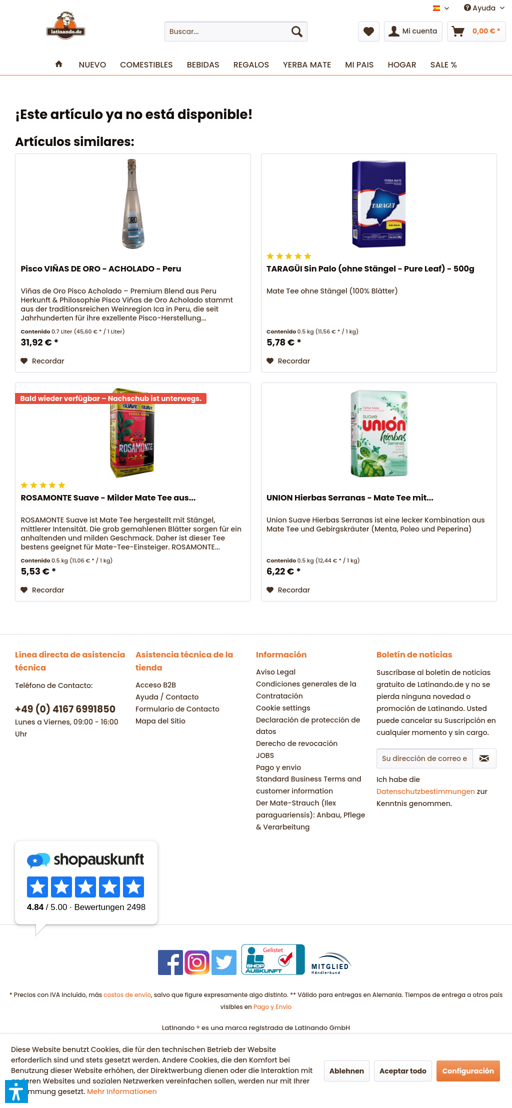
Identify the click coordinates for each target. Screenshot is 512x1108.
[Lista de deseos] (369, 32)
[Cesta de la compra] (476, 32)
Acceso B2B (156, 685)
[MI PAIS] (359, 64)
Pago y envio (278, 767)
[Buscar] (297, 32)
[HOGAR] (401, 64)
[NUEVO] (93, 64)
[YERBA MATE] (307, 64)
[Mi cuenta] (413, 32)
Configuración (468, 1071)
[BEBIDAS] (203, 64)
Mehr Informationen (122, 1091)
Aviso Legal (276, 672)
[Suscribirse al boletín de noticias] (484, 758)
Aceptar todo (403, 1071)
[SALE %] (444, 64)
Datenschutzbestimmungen (425, 791)
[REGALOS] (251, 64)
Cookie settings (283, 708)
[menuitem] (236, 32)
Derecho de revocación (297, 743)
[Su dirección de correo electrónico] (424, 758)
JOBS (265, 755)
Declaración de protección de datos (308, 726)
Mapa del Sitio (161, 721)
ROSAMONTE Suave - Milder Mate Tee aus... (108, 498)
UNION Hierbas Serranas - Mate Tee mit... (350, 498)
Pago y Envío (273, 1006)
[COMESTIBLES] (146, 64)
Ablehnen (347, 1071)
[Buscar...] (236, 32)
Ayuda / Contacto (167, 697)
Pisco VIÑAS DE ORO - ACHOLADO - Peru (100, 269)
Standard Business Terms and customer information (309, 785)
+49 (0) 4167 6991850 (65, 709)
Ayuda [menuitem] (481, 8)
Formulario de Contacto (178, 709)
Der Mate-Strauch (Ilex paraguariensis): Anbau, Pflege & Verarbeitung (310, 815)
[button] (16, 1091)
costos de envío (127, 994)
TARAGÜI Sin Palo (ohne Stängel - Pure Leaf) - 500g (370, 269)
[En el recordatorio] (42, 361)
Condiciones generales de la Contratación (306, 690)
